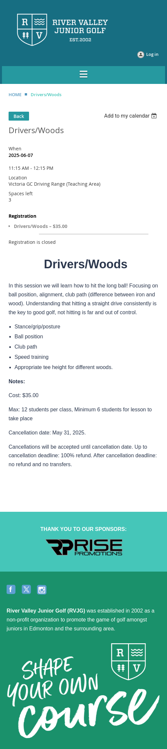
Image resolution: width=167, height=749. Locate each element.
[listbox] (131, 116)
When (15, 148)
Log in (152, 54)
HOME (15, 94)
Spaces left (21, 193)
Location (18, 177)
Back (19, 116)
